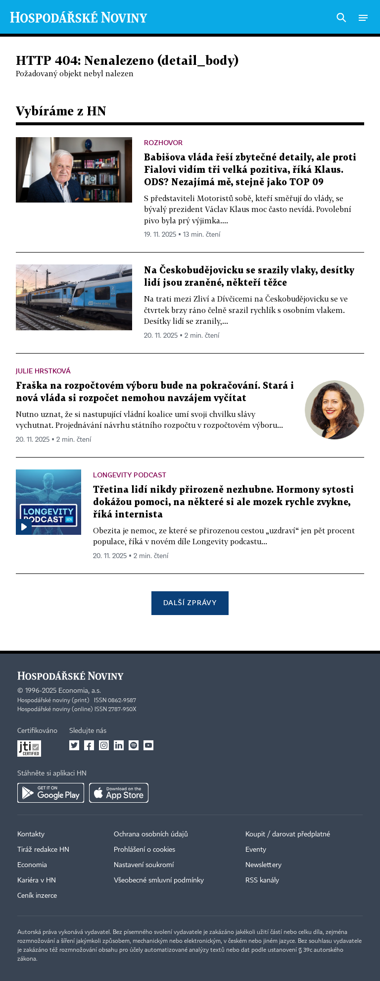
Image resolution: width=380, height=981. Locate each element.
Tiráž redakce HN (43, 849)
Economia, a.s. (79, 690)
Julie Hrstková (43, 370)
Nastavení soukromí (144, 865)
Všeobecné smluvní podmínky (159, 880)
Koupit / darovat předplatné (287, 834)
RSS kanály (262, 880)
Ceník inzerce (37, 895)
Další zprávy (189, 602)
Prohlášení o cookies (144, 849)
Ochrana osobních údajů (151, 834)
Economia (32, 865)
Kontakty (31, 834)
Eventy (255, 849)
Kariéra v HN (36, 880)
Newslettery (263, 865)
